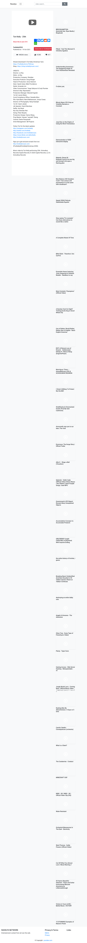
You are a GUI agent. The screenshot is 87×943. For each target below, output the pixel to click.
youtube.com (48, 940)
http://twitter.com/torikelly (21, 130)
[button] (64, 4)
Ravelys (13, 4)
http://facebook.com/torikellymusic (24, 133)
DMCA (47, 933)
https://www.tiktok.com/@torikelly (24, 135)
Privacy (47, 935)
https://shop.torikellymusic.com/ (28, 66)
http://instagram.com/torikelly (23, 128)
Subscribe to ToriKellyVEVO (43, 49)
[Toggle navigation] (20, 4)
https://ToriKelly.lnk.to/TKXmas (23, 64)
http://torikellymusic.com (21, 137)
